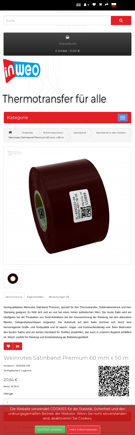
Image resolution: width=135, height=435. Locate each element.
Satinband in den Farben (111, 132)
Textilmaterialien (53, 132)
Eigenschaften (35, 296)
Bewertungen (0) (59, 296)
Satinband (79, 132)
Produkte (27, 132)
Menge (8, 393)
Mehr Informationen (83, 429)
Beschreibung (14, 296)
